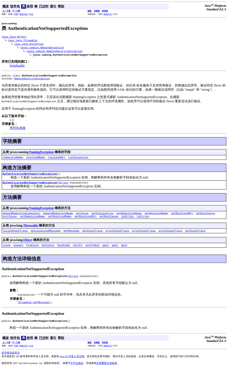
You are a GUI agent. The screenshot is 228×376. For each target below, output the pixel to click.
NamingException (41, 153)
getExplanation (102, 217)
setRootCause (108, 221)
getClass (48, 251)
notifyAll (92, 251)
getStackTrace (92, 236)
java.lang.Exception (29, 44)
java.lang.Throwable (22, 41)
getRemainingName (128, 217)
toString (127, 221)
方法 (31, 14)
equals (18, 251)
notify (77, 251)
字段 (16, 14)
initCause (10, 221)
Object (27, 245)
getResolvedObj (182, 217)
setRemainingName (32, 221)
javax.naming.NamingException (42, 48)
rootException (78, 159)
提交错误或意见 (11, 360)
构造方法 (24, 14)
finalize (32, 251)
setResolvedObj (85, 221)
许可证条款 (76, 370)
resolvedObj (56, 159)
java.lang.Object (14, 37)
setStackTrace (195, 236)
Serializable (17, 66)
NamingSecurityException (32, 80)
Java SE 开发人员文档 (72, 364)
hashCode (63, 251)
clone (6, 251)
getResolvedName (156, 217)
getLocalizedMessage (45, 236)
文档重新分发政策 (106, 370)
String (63, 186)
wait (105, 251)
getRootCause (205, 217)
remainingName (13, 159)
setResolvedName (59, 221)
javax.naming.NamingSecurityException (54, 51)
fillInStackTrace (15, 236)
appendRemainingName (58, 217)
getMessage (71, 236)
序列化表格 (18, 129)
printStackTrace (117, 236)
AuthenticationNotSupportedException (30, 176)
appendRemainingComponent (21, 217)
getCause (82, 217)
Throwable (30, 230)
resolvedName (35, 159)
